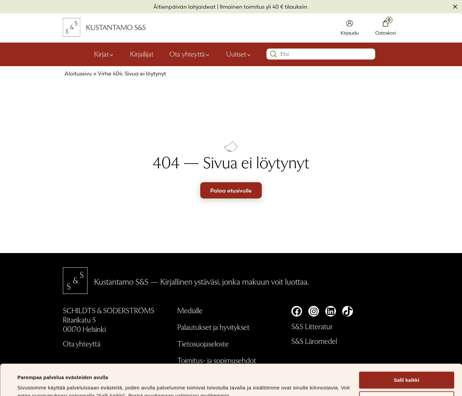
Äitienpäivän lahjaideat (184, 6)
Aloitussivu (78, 73)
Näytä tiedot (31, 383)
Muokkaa (406, 368)
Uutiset (236, 54)
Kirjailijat (141, 54)
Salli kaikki (406, 349)
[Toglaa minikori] (385, 28)
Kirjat (101, 54)
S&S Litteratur (312, 326)
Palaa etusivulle (231, 190)
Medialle (190, 310)
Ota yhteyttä (187, 54)
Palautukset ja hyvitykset (213, 327)
